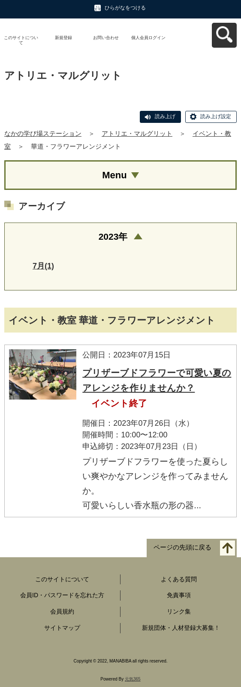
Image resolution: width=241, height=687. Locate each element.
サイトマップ (62, 627)
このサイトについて (21, 40)
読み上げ (165, 116)
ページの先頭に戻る (182, 547)
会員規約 (62, 611)
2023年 (113, 236)
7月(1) (43, 266)
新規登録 (63, 37)
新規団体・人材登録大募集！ (181, 627)
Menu (114, 175)
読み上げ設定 (215, 116)
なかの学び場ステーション (42, 133)
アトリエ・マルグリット (137, 133)
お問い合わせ (106, 37)
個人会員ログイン (148, 37)
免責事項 (179, 595)
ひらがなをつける (125, 8)
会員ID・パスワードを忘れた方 (62, 595)
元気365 (133, 679)
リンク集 (179, 611)
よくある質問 (179, 579)
